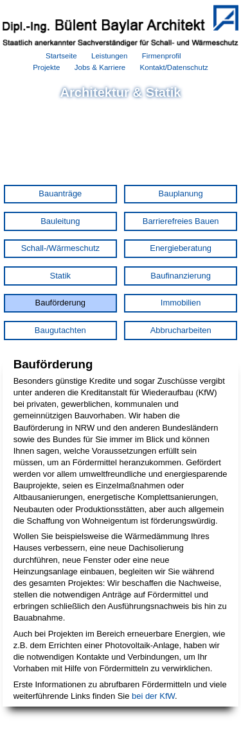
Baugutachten (60, 330)
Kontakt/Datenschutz (174, 67)
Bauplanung (181, 193)
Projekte (46, 67)
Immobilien (181, 302)
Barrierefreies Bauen (181, 221)
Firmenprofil (161, 56)
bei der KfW (153, 696)
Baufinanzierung (180, 275)
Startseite (61, 56)
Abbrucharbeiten (180, 330)
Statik (60, 275)
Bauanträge (60, 193)
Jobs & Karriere (100, 67)
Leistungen (109, 56)
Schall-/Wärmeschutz (60, 248)
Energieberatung (180, 248)
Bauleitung (60, 221)
